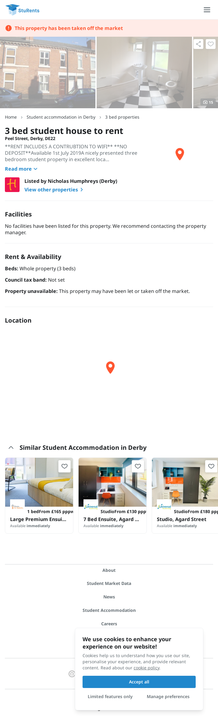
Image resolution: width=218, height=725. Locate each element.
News (109, 597)
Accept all (139, 682)
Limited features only (110, 696)
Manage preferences (168, 696)
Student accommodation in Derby (61, 117)
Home (11, 117)
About (109, 570)
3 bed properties (122, 117)
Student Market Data (109, 583)
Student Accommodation (109, 610)
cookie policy (146, 668)
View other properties (54, 189)
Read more (22, 168)
